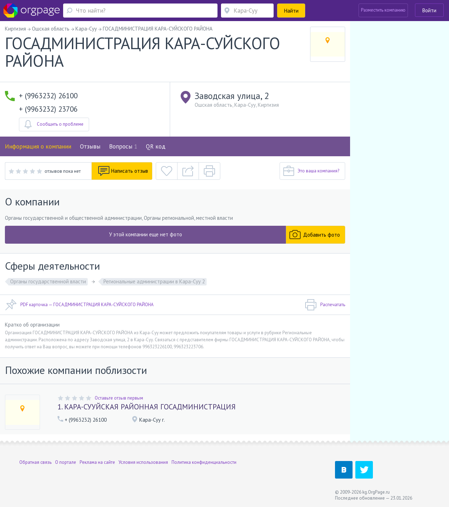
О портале (65, 462)
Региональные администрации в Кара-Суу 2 (154, 281)
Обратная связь (35, 462)
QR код (156, 146)
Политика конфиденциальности (204, 462)
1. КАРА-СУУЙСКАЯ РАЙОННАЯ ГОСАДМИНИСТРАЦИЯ (147, 406)
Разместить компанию (383, 10)
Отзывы (90, 146)
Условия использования (143, 462)
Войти (429, 10)
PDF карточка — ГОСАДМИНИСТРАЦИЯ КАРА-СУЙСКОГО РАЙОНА (79, 305)
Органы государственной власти (48, 281)
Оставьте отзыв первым (119, 398)
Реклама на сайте (97, 462)
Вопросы (123, 146)
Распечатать (325, 305)
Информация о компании (38, 146)
